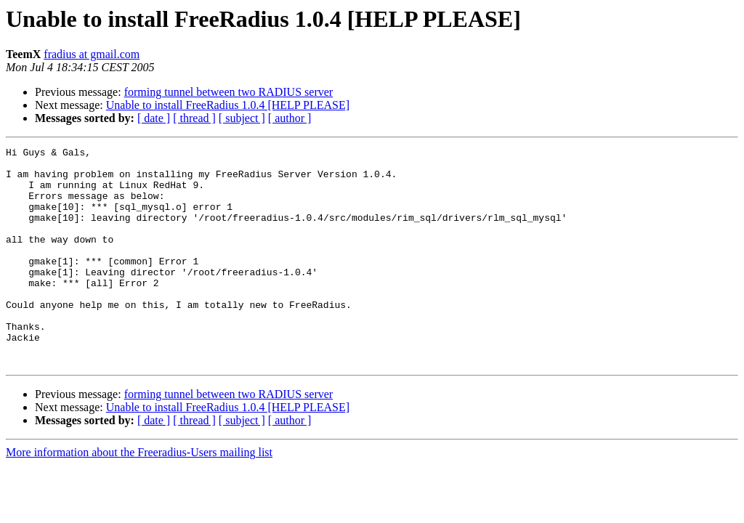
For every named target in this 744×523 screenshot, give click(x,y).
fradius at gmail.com (92, 54)
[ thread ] (194, 118)
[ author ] (290, 118)
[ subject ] (242, 118)
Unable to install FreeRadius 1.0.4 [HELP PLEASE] (227, 105)
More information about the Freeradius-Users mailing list (139, 496)
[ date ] (153, 118)
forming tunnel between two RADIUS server (228, 92)
